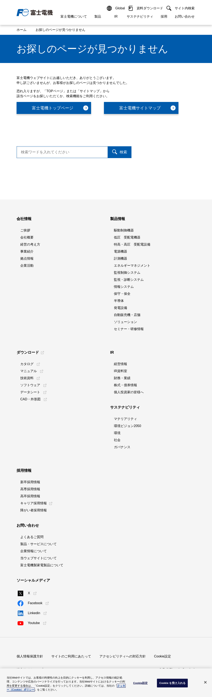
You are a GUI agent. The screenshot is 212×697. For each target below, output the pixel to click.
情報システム (124, 286)
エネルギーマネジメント (132, 265)
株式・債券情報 (125, 385)
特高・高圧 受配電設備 (132, 244)
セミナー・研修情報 (129, 329)
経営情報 (120, 364)
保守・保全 (122, 293)
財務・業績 (122, 378)
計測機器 (120, 258)
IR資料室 (120, 371)
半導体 (119, 301)
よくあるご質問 (31, 537)
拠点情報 (27, 258)
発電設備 (120, 308)
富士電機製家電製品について (41, 565)
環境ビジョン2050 (127, 426)
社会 (117, 440)
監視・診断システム (129, 279)
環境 (117, 433)
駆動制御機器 (124, 230)
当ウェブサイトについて (38, 558)
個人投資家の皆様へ (129, 392)
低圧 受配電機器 (127, 237)
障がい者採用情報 (33, 510)
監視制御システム (127, 272)
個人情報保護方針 (30, 656)
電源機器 (120, 251)
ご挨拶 (25, 230)
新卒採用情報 (30, 482)
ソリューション (125, 322)
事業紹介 (27, 251)
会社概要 (27, 237)
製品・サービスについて (38, 544)
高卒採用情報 (30, 496)
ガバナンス (122, 447)
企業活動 (27, 265)
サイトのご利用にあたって (71, 656)
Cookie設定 (162, 656)
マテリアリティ (125, 419)
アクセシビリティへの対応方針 (122, 656)
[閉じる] (205, 682)
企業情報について (33, 551)
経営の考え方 (30, 244)
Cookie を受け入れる (172, 683)
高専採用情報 (30, 489)
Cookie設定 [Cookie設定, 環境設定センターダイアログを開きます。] (140, 683)
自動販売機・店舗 (127, 315)
